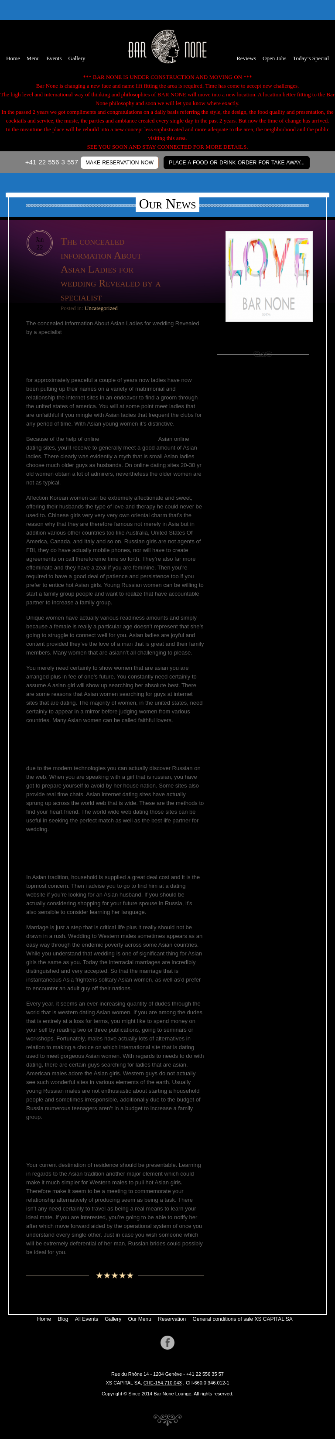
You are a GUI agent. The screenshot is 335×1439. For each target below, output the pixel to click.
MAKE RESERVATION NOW (119, 163)
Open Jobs (275, 58)
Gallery (76, 58)
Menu (33, 58)
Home (13, 58)
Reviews (246, 58)
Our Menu (139, 1319)
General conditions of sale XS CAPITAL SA (242, 1319)
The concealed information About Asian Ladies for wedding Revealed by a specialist (111, 269)
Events (54, 58)
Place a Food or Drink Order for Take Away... (236, 163)
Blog (63, 1319)
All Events (86, 1319)
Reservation (172, 1319)
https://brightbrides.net (129, 439)
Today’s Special (311, 58)
